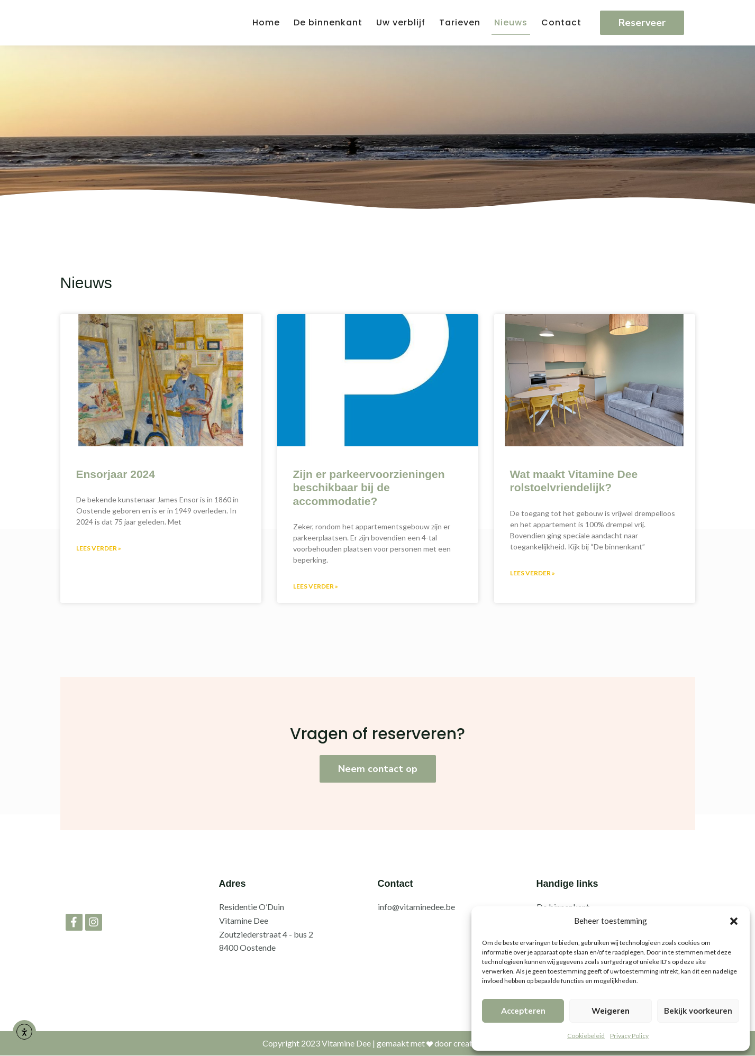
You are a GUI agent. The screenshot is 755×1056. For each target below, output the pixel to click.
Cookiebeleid (586, 1036)
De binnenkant (328, 22)
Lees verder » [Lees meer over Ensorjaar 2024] (98, 548)
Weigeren (611, 1011)
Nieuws (510, 22)
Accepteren (523, 1011)
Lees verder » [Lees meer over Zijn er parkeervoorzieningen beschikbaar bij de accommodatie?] (315, 586)
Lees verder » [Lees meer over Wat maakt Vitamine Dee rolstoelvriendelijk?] (532, 573)
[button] (734, 921)
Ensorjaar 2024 (115, 474)
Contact (561, 22)
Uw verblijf (400, 22)
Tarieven (459, 22)
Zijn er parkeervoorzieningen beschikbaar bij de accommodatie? (369, 487)
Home (266, 22)
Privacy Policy (629, 1036)
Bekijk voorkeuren (698, 1011)
